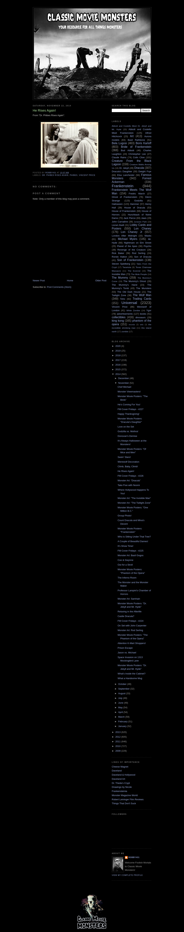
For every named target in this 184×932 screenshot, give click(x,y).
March (121, 716)
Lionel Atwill (118, 225)
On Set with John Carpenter (132, 625)
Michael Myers (127, 238)
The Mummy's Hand (124, 284)
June (121, 702)
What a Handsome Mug (130, 678)
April (121, 712)
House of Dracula (134, 207)
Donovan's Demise (127, 436)
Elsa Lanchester (126, 175)
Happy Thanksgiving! (128, 414)
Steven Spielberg (121, 263)
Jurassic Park (140, 221)
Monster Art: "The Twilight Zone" (134, 502)
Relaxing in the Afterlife (129, 611)
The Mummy (120, 277)
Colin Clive (139, 157)
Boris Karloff (143, 143)
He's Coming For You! (129, 404)
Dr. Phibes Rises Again (55, 175)
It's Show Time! (125, 546)
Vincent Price (87, 175)
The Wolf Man (142, 295)
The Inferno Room (127, 577)
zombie (124, 331)
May (120, 707)
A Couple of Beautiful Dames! (133, 541)
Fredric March (137, 193)
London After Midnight (124, 235)
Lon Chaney (142, 228)
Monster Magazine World (125, 795)
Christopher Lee (137, 154)
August (122, 693)
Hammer (134, 204)
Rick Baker (118, 253)
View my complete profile (127, 875)
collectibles (118, 317)
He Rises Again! (126, 471)
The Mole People (139, 274)
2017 (118, 360)
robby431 (134, 857)
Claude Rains (119, 157)
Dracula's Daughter (122, 171)
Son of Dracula (142, 256)
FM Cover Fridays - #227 (130, 409)
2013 (118, 732)
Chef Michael (124, 387)
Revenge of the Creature (132, 249)
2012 (118, 736)
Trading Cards (142, 298)
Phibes (73, 175)
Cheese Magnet (120, 766)
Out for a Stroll (125, 564)
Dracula (139, 167)
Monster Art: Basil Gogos (130, 555)
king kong (118, 320)
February (123, 721)
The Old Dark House (128, 292)
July (120, 698)
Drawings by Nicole (122, 787)
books (143, 313)
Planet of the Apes (127, 246)
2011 (118, 741)
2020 (118, 346)
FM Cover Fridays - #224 (130, 621)
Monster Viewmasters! (129, 391)
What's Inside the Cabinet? (131, 673)
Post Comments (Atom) (59, 287)
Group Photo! (124, 515)
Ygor (148, 310)
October (122, 684)
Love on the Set (126, 426)
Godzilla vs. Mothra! (128, 431)
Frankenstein (122, 186)
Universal (129, 303)
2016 (118, 364)
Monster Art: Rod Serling (130, 630)
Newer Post (39, 280)
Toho (122, 299)
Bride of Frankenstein (136, 146)
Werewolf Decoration (128, 461)
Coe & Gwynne (125, 560)
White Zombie (133, 310)
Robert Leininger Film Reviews (128, 799)
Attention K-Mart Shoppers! (132, 643)
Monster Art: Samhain (129, 598)
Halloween (117, 204)
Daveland (117, 770)
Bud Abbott (127, 150)
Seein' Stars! (124, 457)
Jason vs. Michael (127, 652)
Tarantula (127, 267)
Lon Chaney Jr (131, 231)
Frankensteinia (119, 791)
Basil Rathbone (136, 140)
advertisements (125, 313)
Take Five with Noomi (129, 485)
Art (132, 136)
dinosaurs (140, 317)
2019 (118, 350)
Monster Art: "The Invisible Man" (134, 498)
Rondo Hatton (119, 256)
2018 (118, 355)
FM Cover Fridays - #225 (130, 550)
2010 (118, 746)
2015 (118, 369)
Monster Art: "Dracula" (129, 480)
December (124, 378)
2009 (118, 750)
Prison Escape (125, 648)
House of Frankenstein (124, 211)
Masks (147, 235)
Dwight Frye (144, 171)
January (122, 726)
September (124, 688)
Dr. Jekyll (124, 168)
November (124, 383)
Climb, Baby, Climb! (128, 466)
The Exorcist (134, 271)
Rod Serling (138, 253)
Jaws (143, 218)
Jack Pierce (129, 218)
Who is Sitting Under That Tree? (134, 536)
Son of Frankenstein (130, 260)
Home (70, 280)
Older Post (100, 280)
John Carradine (120, 221)
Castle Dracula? (126, 616)
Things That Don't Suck (124, 803)
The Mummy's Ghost (134, 281)
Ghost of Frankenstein (124, 197)
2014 (118, 374)
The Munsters (143, 288)
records (132, 325)
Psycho (147, 246)
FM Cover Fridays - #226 (130, 475)
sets (141, 325)
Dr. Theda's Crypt (121, 783)
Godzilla (138, 200)
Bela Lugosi (119, 143)
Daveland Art (118, 779)
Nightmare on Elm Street (137, 242)
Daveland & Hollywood (123, 774)
